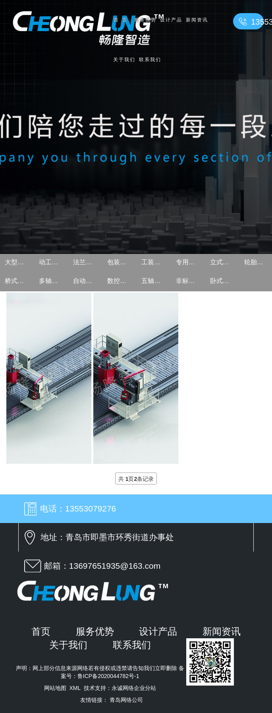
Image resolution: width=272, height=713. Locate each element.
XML (75, 688)
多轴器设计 (53, 280)
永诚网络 (123, 688)
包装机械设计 (121, 262)
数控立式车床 (121, 280)
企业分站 (145, 688)
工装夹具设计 (155, 262)
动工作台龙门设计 (53, 262)
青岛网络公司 (126, 700)
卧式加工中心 (224, 280)
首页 (122, 20)
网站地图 (55, 688)
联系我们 (150, 59)
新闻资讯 (197, 20)
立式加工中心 (224, 262)
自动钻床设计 (87, 280)
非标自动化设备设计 (190, 280)
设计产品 (171, 20)
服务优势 (145, 20)
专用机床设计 (190, 262)
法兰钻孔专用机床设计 (87, 262)
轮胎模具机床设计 (258, 262)
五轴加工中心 (155, 280)
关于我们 (124, 59)
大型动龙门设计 (19, 262)
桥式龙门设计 (19, 280)
